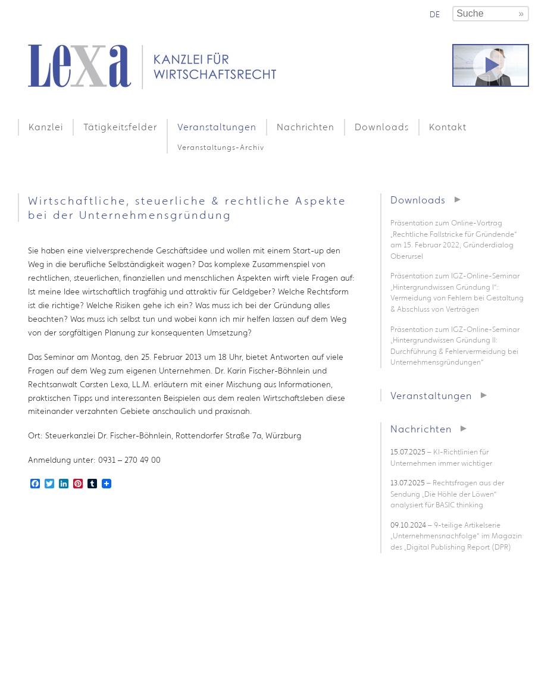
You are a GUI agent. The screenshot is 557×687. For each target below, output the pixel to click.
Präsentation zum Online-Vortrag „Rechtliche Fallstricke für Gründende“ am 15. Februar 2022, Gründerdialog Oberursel (453, 239)
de (435, 14)
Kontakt (448, 127)
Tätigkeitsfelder (120, 127)
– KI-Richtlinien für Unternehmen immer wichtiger (441, 457)
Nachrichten (305, 127)
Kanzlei (46, 127)
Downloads (382, 127)
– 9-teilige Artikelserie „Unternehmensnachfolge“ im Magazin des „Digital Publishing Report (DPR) (456, 536)
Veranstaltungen (216, 127)
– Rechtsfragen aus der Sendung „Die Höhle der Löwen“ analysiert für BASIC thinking (447, 494)
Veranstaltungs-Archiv (220, 147)
